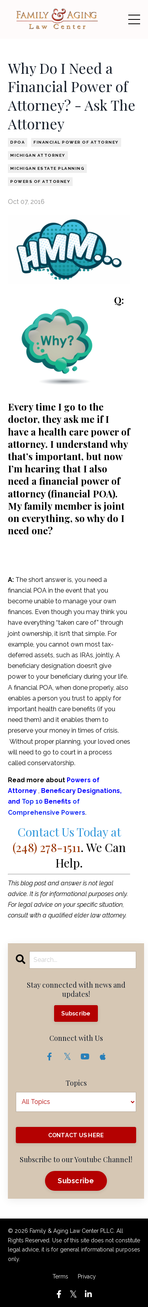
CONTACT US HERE (76, 1135)
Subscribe (75, 1013)
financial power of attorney (76, 142)
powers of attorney (40, 181)
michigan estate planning (47, 168)
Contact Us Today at (67, 839)
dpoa (17, 142)
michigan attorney (38, 155)
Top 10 (33, 801)
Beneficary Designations (80, 791)
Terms (60, 1276)
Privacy (87, 1276)
